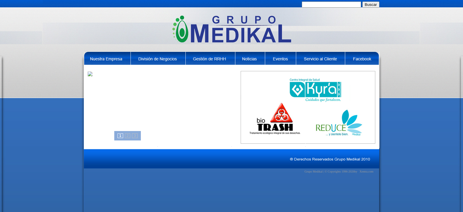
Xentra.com (367, 171)
